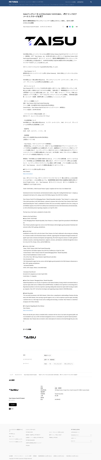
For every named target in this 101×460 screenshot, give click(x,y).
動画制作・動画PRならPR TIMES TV (33, 434)
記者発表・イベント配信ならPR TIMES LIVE (34, 437)
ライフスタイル (54, 4)
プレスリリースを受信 (70, 2)
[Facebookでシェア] (70, 27)
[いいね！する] (63, 27)
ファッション (46, 4)
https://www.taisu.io (28, 173)
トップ (11, 374)
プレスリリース (18, 374)
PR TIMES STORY (29, 432)
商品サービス (47, 355)
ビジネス (62, 4)
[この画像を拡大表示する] (29, 337)
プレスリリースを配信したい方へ (15, 441)
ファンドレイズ (57, 363)
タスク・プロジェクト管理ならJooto (56, 432)
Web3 (45, 363)
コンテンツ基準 (28, 456)
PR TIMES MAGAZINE (30, 440)
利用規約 (35, 456)
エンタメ (32, 4)
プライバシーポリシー (18, 456)
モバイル (22, 4)
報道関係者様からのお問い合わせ (45, 456)
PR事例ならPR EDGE (53, 437)
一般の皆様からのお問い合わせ (72, 456)
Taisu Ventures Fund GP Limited (30, 374)
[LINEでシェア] (72, 27)
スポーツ (72, 4)
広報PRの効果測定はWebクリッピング (33, 442)
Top (10, 4)
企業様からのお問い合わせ (58, 456)
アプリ (27, 4)
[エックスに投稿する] (67, 27)
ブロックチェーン (68, 363)
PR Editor (28, 445)
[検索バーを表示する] (91, 2)
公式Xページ (73, 438)
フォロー (13, 404)
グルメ (66, 4)
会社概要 (11, 456)
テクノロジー (15, 4)
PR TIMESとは (12, 433)
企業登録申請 (80, 2)
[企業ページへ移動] (13, 390)
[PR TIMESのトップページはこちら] (26, 2)
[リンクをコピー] (77, 27)
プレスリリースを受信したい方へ (15, 439)
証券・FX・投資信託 (49, 359)
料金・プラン (11, 436)
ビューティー (39, 4)
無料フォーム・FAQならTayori (55, 434)
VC (50, 363)
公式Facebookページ (75, 432)
